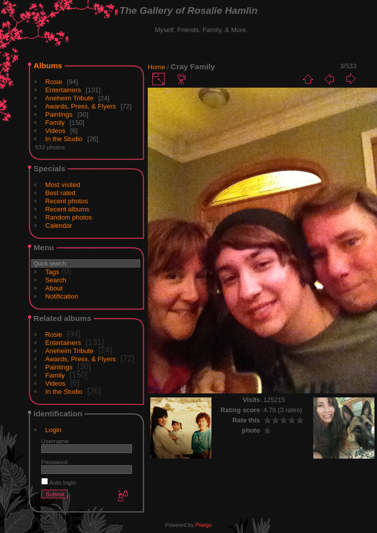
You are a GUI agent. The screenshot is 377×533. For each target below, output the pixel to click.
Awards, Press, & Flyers (80, 106)
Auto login (58, 482)
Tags (52, 272)
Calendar (58, 225)
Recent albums (67, 209)
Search (55, 280)
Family (55, 122)
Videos (55, 131)
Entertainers (63, 90)
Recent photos (66, 201)
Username (55, 441)
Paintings (58, 114)
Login (53, 430)
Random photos (68, 217)
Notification (61, 296)
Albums (48, 65)
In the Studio (64, 139)
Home (156, 67)
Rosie (53, 82)
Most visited (62, 185)
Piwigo (203, 525)
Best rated (60, 193)
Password (54, 462)
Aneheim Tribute (69, 98)
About (54, 288)
